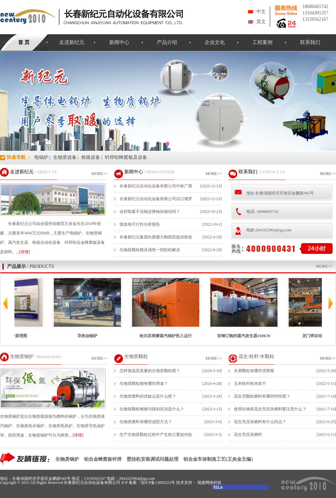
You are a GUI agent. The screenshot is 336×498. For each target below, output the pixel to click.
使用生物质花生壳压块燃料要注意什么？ (270, 409)
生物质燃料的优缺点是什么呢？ (148, 396)
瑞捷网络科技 (209, 482)
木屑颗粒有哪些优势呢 (254, 370)
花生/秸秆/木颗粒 (256, 356)
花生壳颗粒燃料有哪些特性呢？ (262, 396)
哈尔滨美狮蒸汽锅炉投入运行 (172, 307)
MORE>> (99, 173)
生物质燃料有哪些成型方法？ (146, 421)
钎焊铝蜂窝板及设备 (126, 157)
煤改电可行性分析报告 (140, 224)
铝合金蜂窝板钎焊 (103, 459)
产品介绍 (167, 42)
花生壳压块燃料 (248, 434)
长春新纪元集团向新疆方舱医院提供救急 (156, 237)
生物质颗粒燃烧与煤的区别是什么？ (152, 409)
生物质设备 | (66, 157)
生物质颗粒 (136, 356)
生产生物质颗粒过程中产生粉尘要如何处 (156, 434)
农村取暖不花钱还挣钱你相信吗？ (150, 211)
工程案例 (262, 42)
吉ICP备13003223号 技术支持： (169, 482)
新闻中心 (119, 42)
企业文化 (215, 42)
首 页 (24, 42)
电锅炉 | (42, 157)
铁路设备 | (91, 157)
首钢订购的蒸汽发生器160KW (251, 307)
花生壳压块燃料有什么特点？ (260, 421)
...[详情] (23, 252)
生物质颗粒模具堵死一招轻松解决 (150, 249)
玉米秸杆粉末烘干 (250, 383)
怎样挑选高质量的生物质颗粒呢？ (150, 370)
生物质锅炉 (22, 356)
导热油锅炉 (94, 307)
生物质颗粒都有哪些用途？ (144, 383)
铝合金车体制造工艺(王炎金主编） (219, 459)
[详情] (78, 435)
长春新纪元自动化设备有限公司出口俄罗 (156, 198)
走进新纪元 (71, 42)
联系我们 (310, 42)
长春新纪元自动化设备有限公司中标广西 (156, 186)
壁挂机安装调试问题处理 (152, 459)
